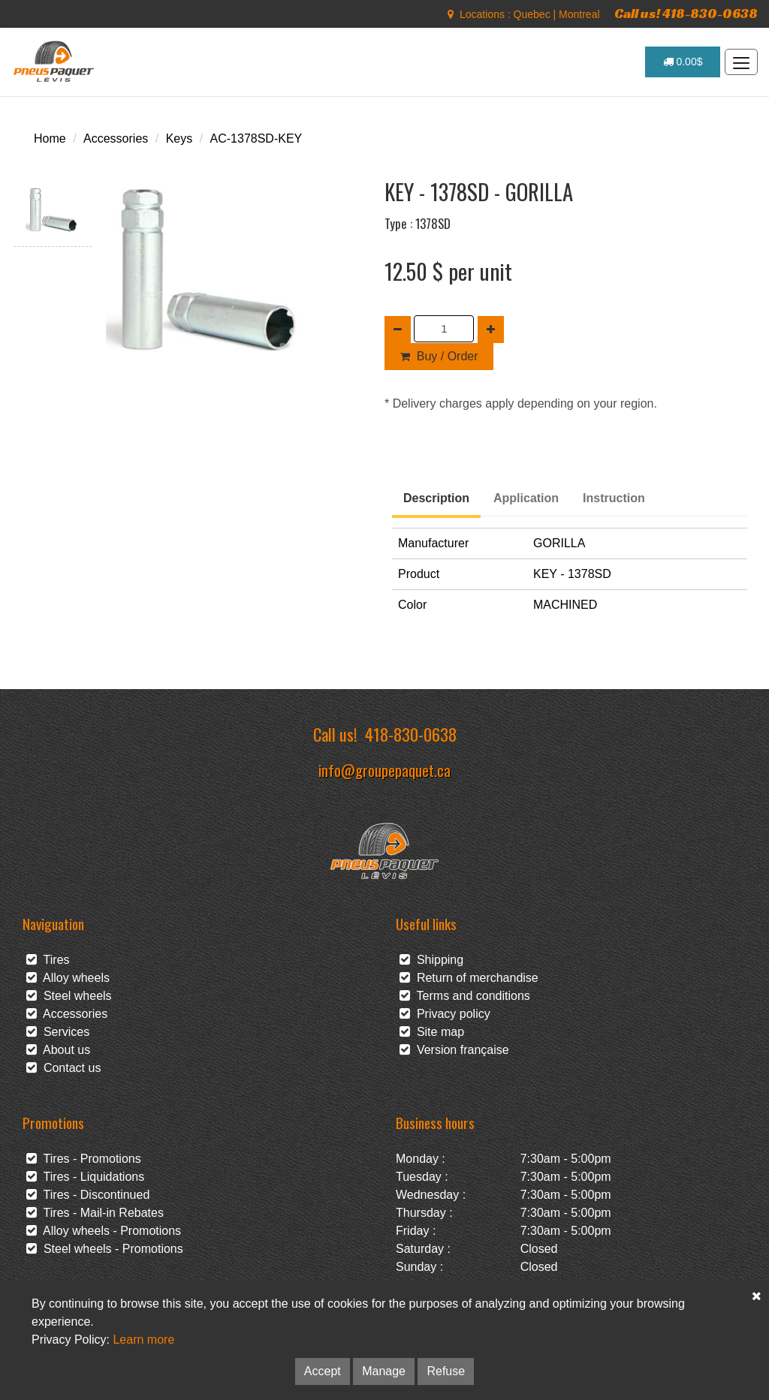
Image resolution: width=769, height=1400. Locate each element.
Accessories (115, 138)
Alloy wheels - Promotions (103, 1230)
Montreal (579, 14)
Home (50, 138)
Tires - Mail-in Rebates (95, 1212)
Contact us (63, 1067)
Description (436, 498)
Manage (384, 1371)
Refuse (446, 1371)
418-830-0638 (411, 733)
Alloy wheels (68, 977)
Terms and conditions (465, 995)
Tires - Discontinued (87, 1194)
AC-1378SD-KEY (256, 138)
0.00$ (683, 62)
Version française (454, 1049)
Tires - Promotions (83, 1158)
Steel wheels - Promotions (104, 1248)
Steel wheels (69, 995)
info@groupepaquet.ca (384, 769)
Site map (432, 1031)
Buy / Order (439, 356)
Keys (179, 138)
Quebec (532, 14)
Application (526, 498)
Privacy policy (445, 1013)
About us (58, 1049)
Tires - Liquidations (85, 1176)
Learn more (143, 1339)
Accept (322, 1371)
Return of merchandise (469, 977)
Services (57, 1031)
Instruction (614, 498)
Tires (48, 959)
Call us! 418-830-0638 (686, 13)
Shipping (431, 959)
